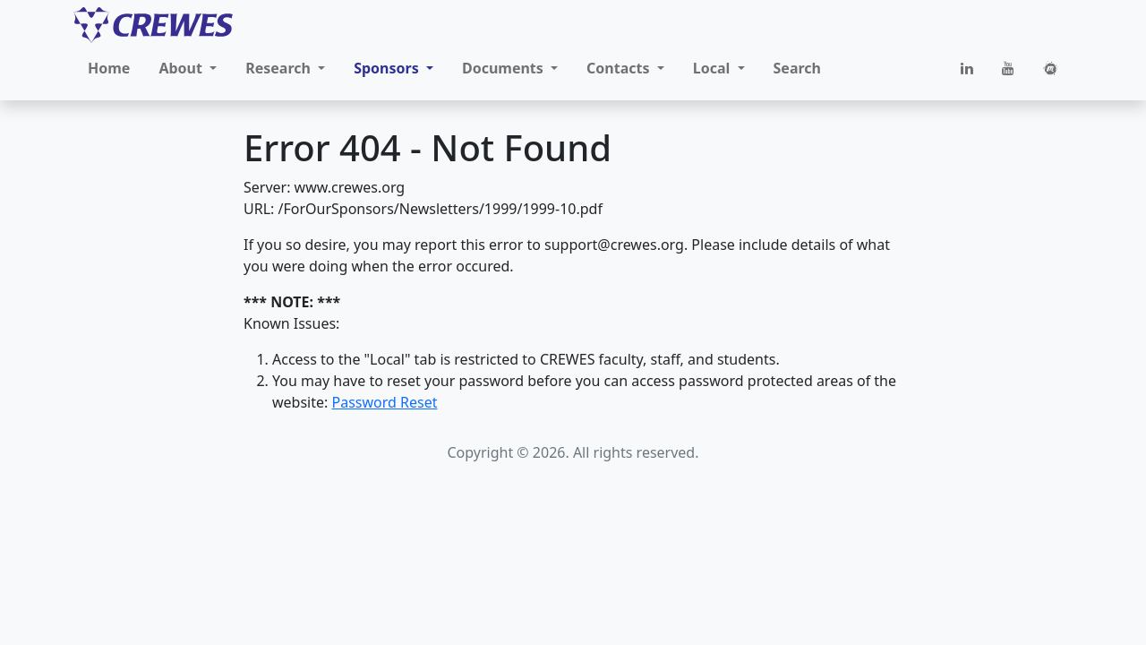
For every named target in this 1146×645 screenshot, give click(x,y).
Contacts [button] (620, 68)
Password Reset (384, 402)
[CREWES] (153, 25)
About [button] (182, 68)
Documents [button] (504, 68)
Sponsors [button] (388, 68)
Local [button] (713, 68)
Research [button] (279, 68)
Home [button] (109, 68)
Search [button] (797, 68)
